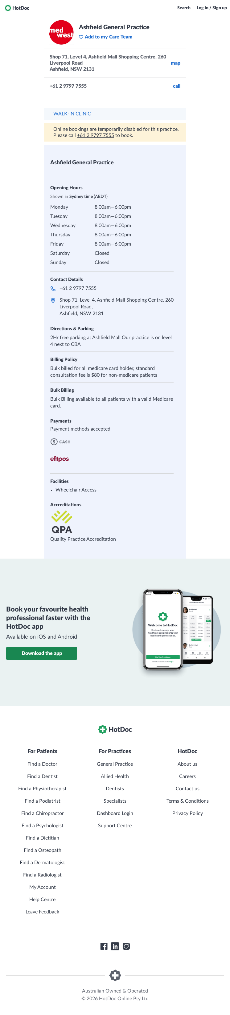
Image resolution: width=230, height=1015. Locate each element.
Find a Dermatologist (42, 862)
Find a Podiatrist (42, 801)
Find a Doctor (42, 764)
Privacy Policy (187, 813)
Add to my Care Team (106, 36)
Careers (187, 776)
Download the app (42, 653)
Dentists (115, 788)
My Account (42, 887)
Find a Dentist (42, 776)
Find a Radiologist (42, 875)
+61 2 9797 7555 (95, 135)
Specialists (115, 801)
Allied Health (115, 776)
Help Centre (42, 899)
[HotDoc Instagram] (126, 946)
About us (187, 764)
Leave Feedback (42, 911)
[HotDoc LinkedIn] (115, 946)
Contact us (187, 788)
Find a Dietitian (42, 838)
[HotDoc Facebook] (103, 946)
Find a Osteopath (42, 850)
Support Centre (115, 825)
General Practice (115, 764)
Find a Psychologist (43, 825)
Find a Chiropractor (42, 813)
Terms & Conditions (187, 801)
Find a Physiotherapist (42, 788)
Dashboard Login (115, 813)
